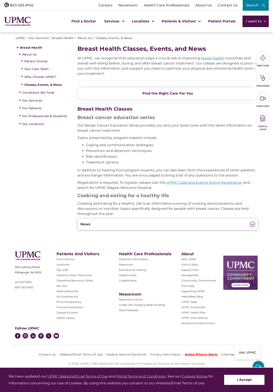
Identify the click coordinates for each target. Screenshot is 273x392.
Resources (126, 264)
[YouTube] (56, 336)
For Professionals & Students (44, 116)
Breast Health (31, 48)
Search (252, 5)
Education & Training (132, 269)
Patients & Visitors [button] (181, 21)
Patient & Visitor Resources (74, 275)
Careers (105, 5)
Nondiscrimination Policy (198, 323)
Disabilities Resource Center (75, 280)
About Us (203, 5)
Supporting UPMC (193, 291)
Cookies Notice (195, 376)
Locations (63, 264)
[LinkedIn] (33, 336)
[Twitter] (48, 336)
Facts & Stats (189, 264)
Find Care (263, 59)
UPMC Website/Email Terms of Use (77, 376)
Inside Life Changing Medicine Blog (142, 304)
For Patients (31, 108)
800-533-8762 (19, 5)
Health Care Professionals (166, 5)
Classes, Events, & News (43, 85)
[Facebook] (17, 336)
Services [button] (113, 21)
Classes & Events (67, 312)
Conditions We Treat (38, 93)
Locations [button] (142, 21)
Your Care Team (36, 69)
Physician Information (133, 259)
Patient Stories (36, 61)
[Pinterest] (41, 336)
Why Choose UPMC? (40, 77)
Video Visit (262, 100)
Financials (188, 285)
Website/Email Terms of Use (81, 354)
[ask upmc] (258, 366)
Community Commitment (198, 280)
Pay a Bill (62, 269)
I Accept (244, 380)
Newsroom (128, 5)
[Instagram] (25, 336)
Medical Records (67, 291)
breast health (212, 58)
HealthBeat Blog (192, 296)
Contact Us (228, 5)
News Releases (128, 310)
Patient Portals (222, 21)
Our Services (32, 100)
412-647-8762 (23, 282)
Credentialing (128, 280)
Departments (128, 275)
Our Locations (33, 124)
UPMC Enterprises (193, 307)
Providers (262, 80)
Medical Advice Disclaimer (126, 354)
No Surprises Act (67, 296)
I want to (255, 21)
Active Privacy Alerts (201, 354)
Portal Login (263, 122)
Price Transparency (69, 301)
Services (62, 285)
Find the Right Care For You (167, 93)
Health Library (66, 317)
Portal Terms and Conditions (141, 376)
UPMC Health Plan (193, 312)
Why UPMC (188, 259)
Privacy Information (166, 354)
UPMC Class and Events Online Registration (204, 183)
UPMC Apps (189, 301)
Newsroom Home (131, 299)
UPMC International (194, 317)
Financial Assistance (70, 307)
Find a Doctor (83, 21)
